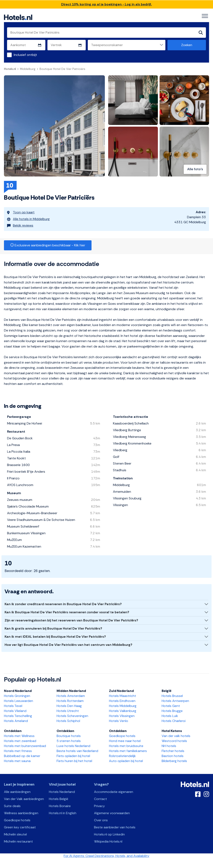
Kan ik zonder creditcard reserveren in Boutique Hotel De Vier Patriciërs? (63, 603)
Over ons (101, 820)
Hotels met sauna (17, 760)
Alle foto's (195, 169)
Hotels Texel (13, 705)
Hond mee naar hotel (125, 740)
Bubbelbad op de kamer (22, 755)
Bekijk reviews (20, 224)
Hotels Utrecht (68, 710)
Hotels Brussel (172, 695)
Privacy (99, 805)
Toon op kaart (21, 212)
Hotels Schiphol (68, 720)
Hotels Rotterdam (70, 700)
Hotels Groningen (17, 695)
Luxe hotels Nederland (73, 745)
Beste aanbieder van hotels (114, 827)
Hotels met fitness (18, 750)
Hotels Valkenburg (122, 710)
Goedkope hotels (122, 735)
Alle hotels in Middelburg (28, 218)
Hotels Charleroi (174, 720)
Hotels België (58, 798)
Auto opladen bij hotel (126, 760)
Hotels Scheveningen (72, 715)
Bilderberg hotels (174, 760)
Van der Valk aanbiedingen (24, 798)
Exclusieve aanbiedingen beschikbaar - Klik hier (47, 245)
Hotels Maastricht (122, 695)
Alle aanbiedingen (17, 791)
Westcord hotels (174, 740)
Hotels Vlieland (15, 710)
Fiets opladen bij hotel (73, 755)
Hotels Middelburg (122, 705)
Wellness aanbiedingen (21, 812)
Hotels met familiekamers (128, 750)
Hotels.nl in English (62, 812)
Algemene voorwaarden (112, 812)
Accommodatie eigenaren (113, 791)
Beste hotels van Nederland (77, 750)
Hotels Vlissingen (122, 715)
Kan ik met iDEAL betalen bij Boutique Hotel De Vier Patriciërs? (55, 636)
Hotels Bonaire (60, 805)
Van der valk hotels (176, 735)
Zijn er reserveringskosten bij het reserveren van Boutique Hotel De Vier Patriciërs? (71, 620)
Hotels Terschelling (18, 715)
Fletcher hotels (173, 750)
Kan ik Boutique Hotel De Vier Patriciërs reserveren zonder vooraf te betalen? (67, 612)
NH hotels (169, 745)
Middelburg (27, 69)
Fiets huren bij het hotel (74, 760)
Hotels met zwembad (20, 740)
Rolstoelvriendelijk (122, 755)
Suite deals (12, 805)
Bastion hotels (172, 755)
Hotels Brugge (172, 710)
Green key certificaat (20, 827)
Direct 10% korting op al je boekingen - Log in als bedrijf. (106, 4)
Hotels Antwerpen (175, 700)
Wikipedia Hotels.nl (108, 841)
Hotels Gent (171, 705)
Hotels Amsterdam (71, 695)
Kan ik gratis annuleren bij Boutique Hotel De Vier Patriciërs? (53, 628)
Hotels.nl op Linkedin (109, 834)
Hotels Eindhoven (122, 700)
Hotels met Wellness (19, 735)
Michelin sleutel (15, 834)
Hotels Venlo (118, 720)
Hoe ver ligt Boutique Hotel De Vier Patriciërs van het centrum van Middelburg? (68, 644)
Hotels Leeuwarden (18, 700)
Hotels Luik (170, 715)
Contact (100, 798)
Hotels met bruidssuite (126, 745)
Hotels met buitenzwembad (25, 745)
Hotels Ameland (16, 720)
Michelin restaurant (18, 841)
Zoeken (186, 45)
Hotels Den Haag (69, 705)
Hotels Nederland (62, 791)
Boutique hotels (69, 735)
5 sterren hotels (69, 740)
